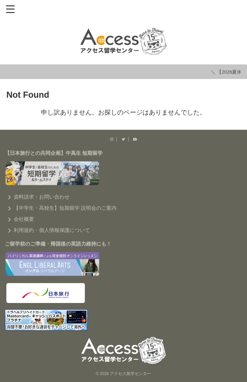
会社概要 (24, 218)
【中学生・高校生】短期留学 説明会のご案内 (65, 207)
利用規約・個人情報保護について (52, 229)
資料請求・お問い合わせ (42, 196)
